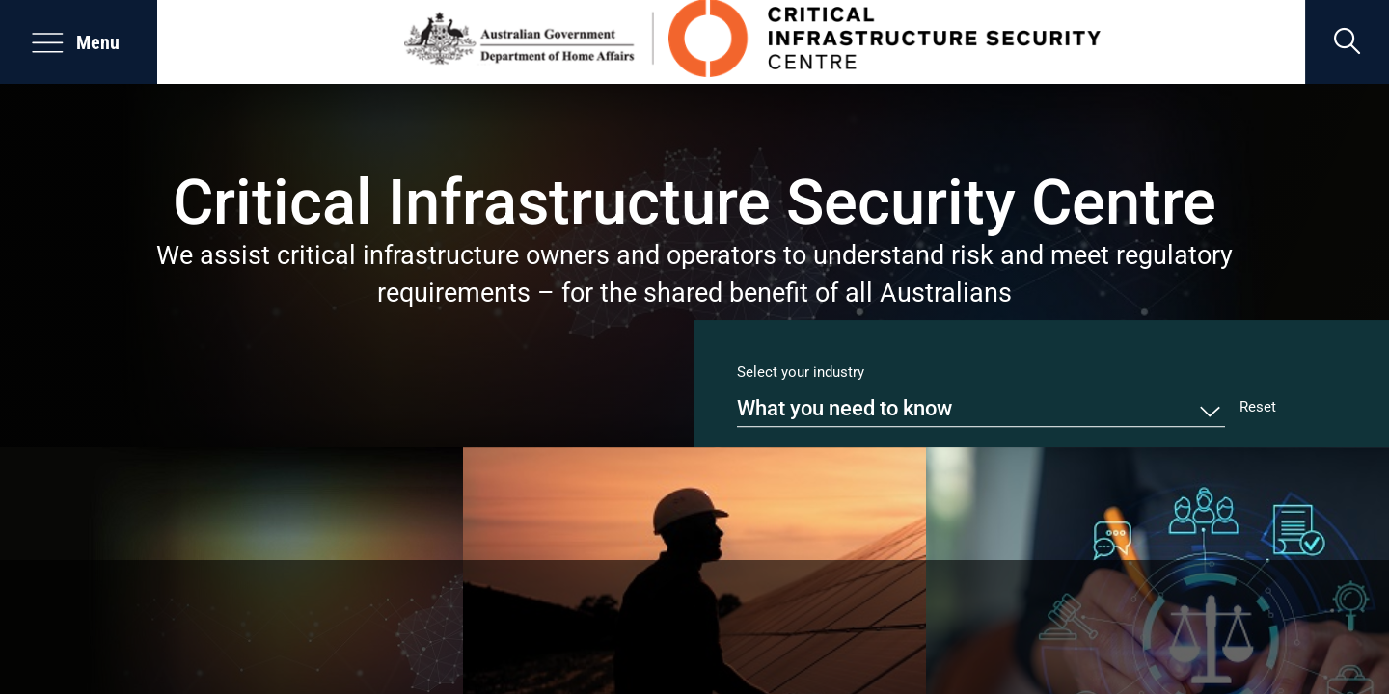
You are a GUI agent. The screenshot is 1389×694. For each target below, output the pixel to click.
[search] (1347, 42)
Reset (1257, 406)
